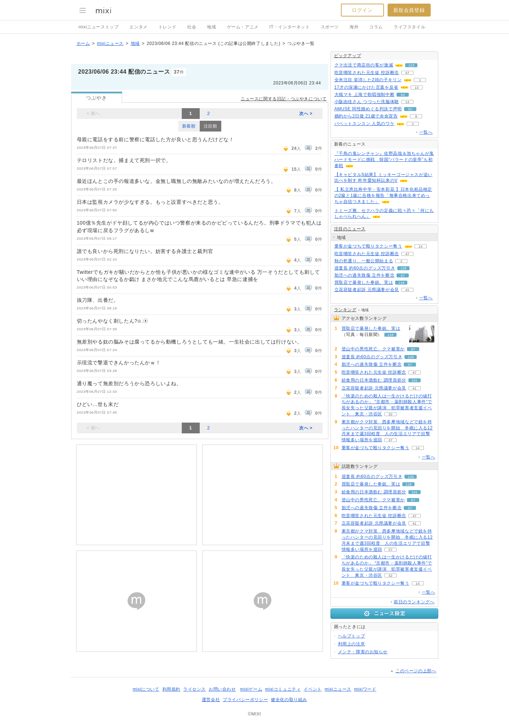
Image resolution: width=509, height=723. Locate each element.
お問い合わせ (222, 689)
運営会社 (211, 699)
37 (390, 440)
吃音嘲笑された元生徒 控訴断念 (366, 72)
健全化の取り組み (289, 699)
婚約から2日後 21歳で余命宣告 (366, 116)
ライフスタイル (409, 26)
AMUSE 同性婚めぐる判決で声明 (368, 108)
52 (410, 109)
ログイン (362, 10)
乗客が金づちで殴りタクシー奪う (368, 246)
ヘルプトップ (351, 636)
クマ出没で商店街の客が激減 (363, 65)
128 (404, 268)
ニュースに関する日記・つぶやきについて (284, 98)
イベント (312, 689)
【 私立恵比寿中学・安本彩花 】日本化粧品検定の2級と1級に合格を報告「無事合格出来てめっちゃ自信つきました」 (383, 195)
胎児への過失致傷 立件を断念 (364, 275)
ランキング (345, 309)
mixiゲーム (251, 689)
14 (420, 246)
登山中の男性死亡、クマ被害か (373, 348)
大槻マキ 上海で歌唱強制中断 (364, 94)
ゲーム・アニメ (243, 26)
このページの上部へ (415, 670)
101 (415, 380)
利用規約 (171, 689)
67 (403, 275)
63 (403, 95)
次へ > (306, 113)
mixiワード (365, 689)
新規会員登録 (409, 10)
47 (407, 73)
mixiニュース (110, 43)
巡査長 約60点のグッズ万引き (364, 268)
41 (407, 290)
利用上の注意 (351, 643)
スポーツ (330, 26)
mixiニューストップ (99, 26)
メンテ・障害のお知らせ (363, 651)
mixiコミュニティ (283, 689)
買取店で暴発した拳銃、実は (363, 282)
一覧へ (426, 132)
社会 (191, 26)
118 (401, 283)
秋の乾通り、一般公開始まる (363, 260)
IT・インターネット (289, 26)
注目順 (210, 126)
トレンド (167, 26)
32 (390, 414)
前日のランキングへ (414, 601)
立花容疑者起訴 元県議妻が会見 (366, 289)
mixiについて (146, 689)
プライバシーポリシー (245, 699)
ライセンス (194, 689)
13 (416, 87)
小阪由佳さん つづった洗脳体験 (366, 101)
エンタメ (138, 26)
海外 (354, 26)
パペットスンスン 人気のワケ (364, 123)
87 (413, 349)
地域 (211, 26)
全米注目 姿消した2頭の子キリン (368, 79)
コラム (376, 26)
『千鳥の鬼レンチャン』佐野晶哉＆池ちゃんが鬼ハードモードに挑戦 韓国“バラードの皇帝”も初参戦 (384, 159)
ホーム (83, 43)
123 (411, 65)
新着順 (189, 126)
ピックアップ (347, 55)
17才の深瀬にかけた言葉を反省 (366, 87)
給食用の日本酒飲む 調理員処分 (374, 380)
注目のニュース (350, 228)
